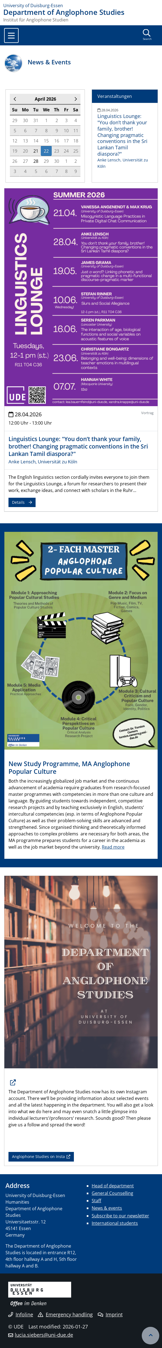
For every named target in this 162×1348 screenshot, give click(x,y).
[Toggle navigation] (11, 35)
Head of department (113, 1186)
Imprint (110, 1314)
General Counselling (112, 1193)
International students (115, 1223)
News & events (107, 1208)
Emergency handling (65, 1314)
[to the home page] (81, 5)
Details (18, 502)
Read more (113, 847)
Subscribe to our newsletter (120, 1216)
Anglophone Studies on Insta (38, 1156)
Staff (96, 1201)
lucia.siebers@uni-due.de (44, 1335)
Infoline (20, 1314)
